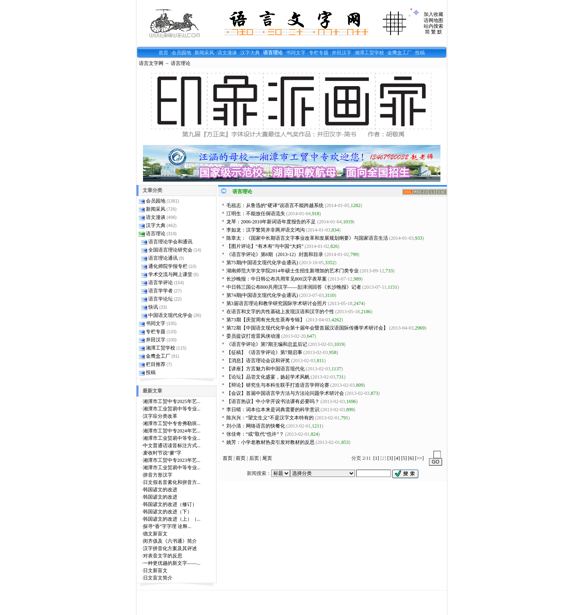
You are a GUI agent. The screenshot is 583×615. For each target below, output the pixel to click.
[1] (376, 458)
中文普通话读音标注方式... (172, 445)
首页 (163, 53)
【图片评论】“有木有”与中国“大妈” (265, 246)
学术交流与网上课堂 (170, 274)
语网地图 (433, 20)
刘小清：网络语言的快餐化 (255, 426)
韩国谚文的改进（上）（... (172, 519)
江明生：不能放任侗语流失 (255, 213)
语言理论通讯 (163, 258)
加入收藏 (433, 14)
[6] (411, 458)
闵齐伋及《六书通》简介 (170, 541)
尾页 (267, 458)
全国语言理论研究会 (170, 250)
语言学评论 (160, 282)
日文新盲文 (155, 570)
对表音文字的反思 (162, 556)
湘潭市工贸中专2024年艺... (172, 431)
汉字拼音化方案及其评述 (170, 548)
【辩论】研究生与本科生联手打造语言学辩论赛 (277, 385)
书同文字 (296, 53)
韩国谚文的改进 (160, 489)
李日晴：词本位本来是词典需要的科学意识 (272, 409)
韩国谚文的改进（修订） (170, 504)
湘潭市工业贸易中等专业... (172, 409)
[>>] (419, 458)
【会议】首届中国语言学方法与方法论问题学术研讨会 (285, 393)
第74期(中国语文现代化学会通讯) (262, 295)
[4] (397, 458)
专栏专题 (318, 53)
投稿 (420, 53)
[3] (390, 458)
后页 (254, 458)
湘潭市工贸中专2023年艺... (172, 460)
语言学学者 (160, 291)
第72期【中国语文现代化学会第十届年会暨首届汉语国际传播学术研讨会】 (307, 328)
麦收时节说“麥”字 (162, 453)
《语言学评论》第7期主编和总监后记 (266, 344)
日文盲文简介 (157, 578)
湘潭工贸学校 (369, 53)
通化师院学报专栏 (168, 266)
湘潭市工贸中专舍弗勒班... (172, 423)
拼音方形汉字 (157, 475)
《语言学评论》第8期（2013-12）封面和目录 (275, 254)
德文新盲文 (155, 534)
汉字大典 (250, 53)
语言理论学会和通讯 (170, 242)
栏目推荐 (155, 364)
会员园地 (181, 53)
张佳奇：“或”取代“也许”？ (255, 434)
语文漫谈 (227, 53)
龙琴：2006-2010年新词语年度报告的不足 (271, 222)
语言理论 (273, 53)
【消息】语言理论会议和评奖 (258, 360)
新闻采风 (204, 53)
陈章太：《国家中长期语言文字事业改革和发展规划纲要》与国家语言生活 (307, 238)
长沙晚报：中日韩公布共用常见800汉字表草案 (276, 279)
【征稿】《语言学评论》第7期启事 (264, 352)
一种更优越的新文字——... (172, 563)
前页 (241, 458)
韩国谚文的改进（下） (167, 512)
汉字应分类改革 (160, 416)
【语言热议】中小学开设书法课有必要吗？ (272, 401)
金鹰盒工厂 (399, 53)
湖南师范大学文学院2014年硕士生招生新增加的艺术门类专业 (292, 271)
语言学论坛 (160, 299)
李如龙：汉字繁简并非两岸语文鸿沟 (265, 230)
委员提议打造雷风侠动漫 (253, 336)
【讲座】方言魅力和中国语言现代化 (265, 369)
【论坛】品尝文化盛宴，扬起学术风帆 (268, 377)
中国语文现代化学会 (170, 315)
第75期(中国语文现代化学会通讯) (262, 262)
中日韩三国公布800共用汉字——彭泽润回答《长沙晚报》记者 (293, 287)
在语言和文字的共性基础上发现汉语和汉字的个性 (280, 311)
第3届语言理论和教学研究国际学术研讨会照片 (276, 303)
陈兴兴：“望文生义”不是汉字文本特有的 (270, 418)
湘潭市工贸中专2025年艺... (172, 401)
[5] (404, 458)
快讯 (153, 307)
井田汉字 (341, 53)
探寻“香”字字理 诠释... (167, 526)
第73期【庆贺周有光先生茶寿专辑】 (265, 320)
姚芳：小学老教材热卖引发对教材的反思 (270, 442)
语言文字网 (151, 63)
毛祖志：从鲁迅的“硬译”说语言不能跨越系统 (275, 205)
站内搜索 (433, 26)
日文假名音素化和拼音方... (172, 482)
